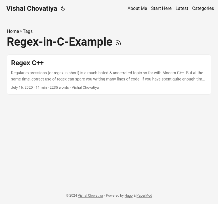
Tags (28, 31)
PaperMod (144, 195)
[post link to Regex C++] (109, 75)
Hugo (129, 195)
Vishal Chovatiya (31, 8)
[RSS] (118, 41)
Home (13, 31)
